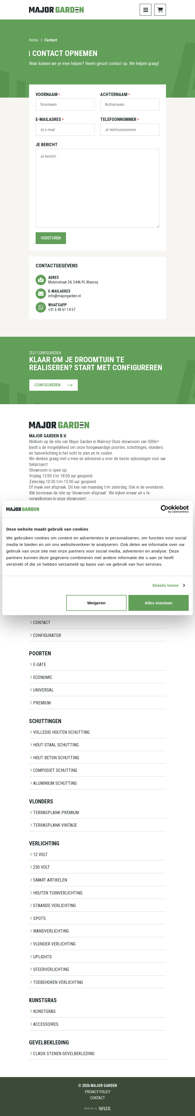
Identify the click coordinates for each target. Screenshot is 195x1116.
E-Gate (37, 664)
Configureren (53, 385)
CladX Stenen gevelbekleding (61, 1053)
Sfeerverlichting (49, 969)
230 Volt (39, 867)
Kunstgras (42, 1011)
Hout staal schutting (54, 744)
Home (33, 40)
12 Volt (38, 854)
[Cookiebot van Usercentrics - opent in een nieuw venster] (165, 509)
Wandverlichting (49, 931)
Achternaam (115, 95)
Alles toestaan (159, 602)
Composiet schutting (53, 770)
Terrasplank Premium (54, 812)
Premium (40, 703)
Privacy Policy (97, 1092)
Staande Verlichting (52, 905)
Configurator (45, 635)
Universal (41, 690)
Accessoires (43, 1024)
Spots (37, 918)
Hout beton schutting (54, 757)
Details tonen (166, 585)
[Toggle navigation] (145, 10)
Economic (40, 677)
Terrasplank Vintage (53, 825)
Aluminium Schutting (53, 783)
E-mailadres (50, 120)
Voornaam (48, 95)
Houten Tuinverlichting (55, 893)
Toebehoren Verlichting (56, 982)
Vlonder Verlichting (52, 944)
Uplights (40, 956)
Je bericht (47, 144)
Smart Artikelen (48, 880)
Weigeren (96, 602)
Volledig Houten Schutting (59, 732)
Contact (39, 622)
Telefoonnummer (119, 120)
